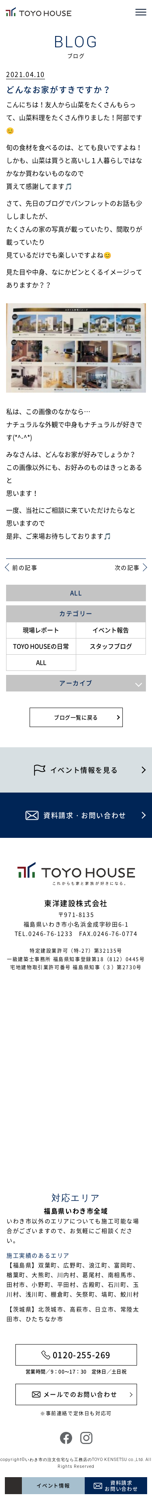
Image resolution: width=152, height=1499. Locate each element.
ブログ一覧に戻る (76, 717)
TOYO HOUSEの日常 (41, 646)
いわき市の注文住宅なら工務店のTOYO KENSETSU (76, 1459)
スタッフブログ (111, 646)
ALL (76, 592)
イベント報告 (110, 630)
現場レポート (41, 630)
